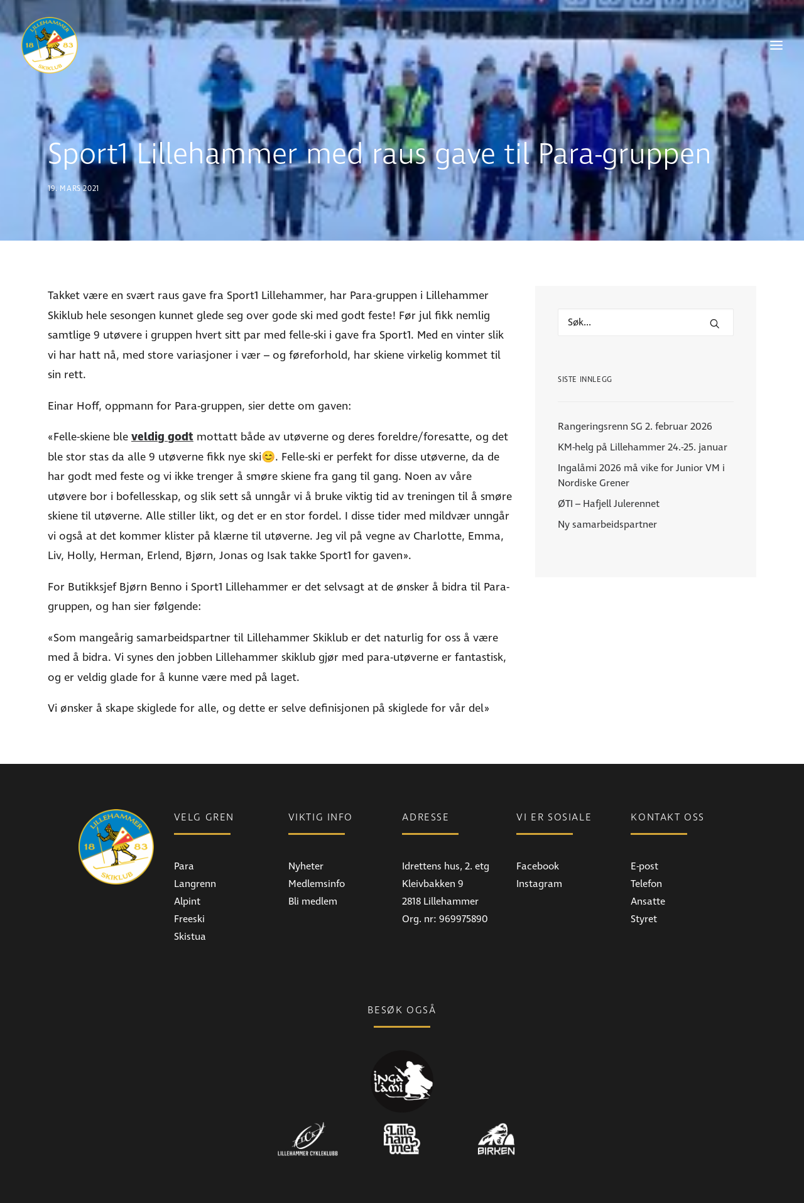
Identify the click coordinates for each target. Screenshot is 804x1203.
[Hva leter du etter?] (646, 297)
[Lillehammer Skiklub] (49, 45)
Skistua (190, 911)
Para (184, 841)
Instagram (539, 859)
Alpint (187, 876)
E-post (644, 841)
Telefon (646, 859)
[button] (715, 298)
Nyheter (305, 841)
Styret (644, 894)
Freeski (189, 894)
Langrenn (195, 859)
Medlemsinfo (316, 859)
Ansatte (648, 876)
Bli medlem (312, 876)
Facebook (537, 841)
